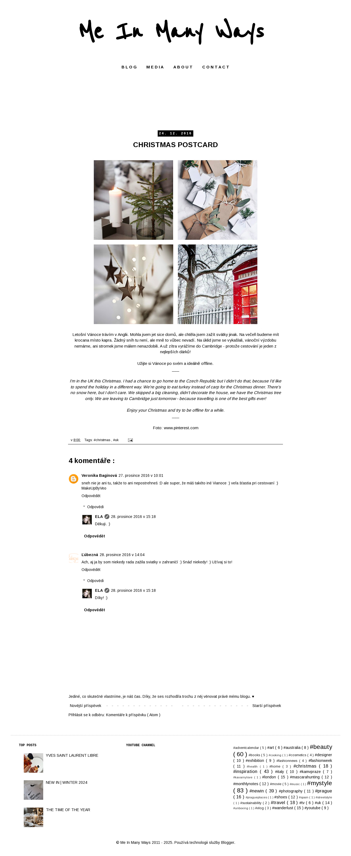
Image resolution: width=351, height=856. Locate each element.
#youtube (313, 808)
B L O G (129, 67)
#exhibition (256, 760)
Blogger (227, 842)
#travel (279, 802)
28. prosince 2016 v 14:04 (122, 555)
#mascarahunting (306, 777)
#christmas (102, 440)
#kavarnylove (243, 777)
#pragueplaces (257, 797)
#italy (280, 771)
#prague (323, 791)
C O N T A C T (215, 67)
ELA (99, 516)
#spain (304, 797)
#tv (302, 803)
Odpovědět (91, 496)
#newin (257, 791)
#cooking (275, 755)
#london (270, 777)
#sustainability (251, 803)
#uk (116, 440)
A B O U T (183, 67)
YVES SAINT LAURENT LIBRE (72, 755)
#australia (293, 747)
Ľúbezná (90, 555)
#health (253, 766)
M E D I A (155, 67)
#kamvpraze (311, 771)
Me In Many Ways (171, 32)
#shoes (281, 797)
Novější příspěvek (85, 705)
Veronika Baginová (99, 475)
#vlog (260, 808)
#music (295, 784)
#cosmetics (298, 755)
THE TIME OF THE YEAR (68, 810)
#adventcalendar (246, 748)
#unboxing (241, 808)
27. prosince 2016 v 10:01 (141, 475)
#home (275, 766)
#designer (323, 755)
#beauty (321, 746)
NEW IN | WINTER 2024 (66, 782)
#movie (276, 784)
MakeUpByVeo (94, 488)
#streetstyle (324, 797)
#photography (291, 791)
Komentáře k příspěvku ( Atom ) (133, 715)
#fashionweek (320, 760)
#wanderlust (283, 808)
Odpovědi (95, 507)
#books (255, 755)
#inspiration (246, 771)
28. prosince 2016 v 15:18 (133, 516)
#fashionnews (287, 761)
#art (271, 747)
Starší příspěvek (266, 705)
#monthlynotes (246, 784)
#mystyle (319, 783)
